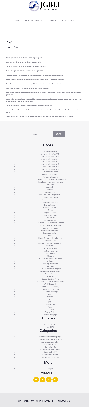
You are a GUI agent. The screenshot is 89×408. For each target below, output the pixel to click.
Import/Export (50, 241)
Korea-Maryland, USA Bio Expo (50, 259)
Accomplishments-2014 (50, 167)
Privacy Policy (50, 313)
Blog (50, 300)
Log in (50, 369)
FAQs (50, 302)
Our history (49, 348)
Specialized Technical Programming (50, 282)
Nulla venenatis (49, 345)
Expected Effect (50, 213)
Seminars (50, 277)
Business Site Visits (50, 172)
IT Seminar (50, 256)
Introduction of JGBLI (50, 249)
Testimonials (50, 305)
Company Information (50, 177)
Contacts (50, 310)
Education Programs (50, 203)
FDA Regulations (50, 216)
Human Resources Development (50, 239)
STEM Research (50, 285)
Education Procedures (50, 200)
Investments (50, 254)
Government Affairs (50, 233)
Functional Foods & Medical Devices (50, 223)
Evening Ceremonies (50, 208)
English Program (50, 205)
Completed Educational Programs (50, 182)
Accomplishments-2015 (50, 170)
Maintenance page (50, 315)
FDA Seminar (50, 218)
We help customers (49, 358)
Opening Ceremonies (50, 264)
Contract (50, 190)
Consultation (50, 185)
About (50, 295)
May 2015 (50, 327)
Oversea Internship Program (50, 269)
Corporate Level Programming (50, 195)
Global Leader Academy (50, 228)
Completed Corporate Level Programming (50, 180)
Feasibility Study (50, 221)
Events (50, 211)
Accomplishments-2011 (50, 160)
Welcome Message (50, 292)
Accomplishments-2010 (50, 157)
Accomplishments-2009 (50, 154)
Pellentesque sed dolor (49, 350)
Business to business (50, 175)
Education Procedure (50, 198)
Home (9, 48)
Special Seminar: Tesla (50, 279)
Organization (50, 267)
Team (50, 307)
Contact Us (50, 188)
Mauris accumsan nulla (49, 342)
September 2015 (50, 325)
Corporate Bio (50, 193)
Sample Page (50, 274)
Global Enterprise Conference (50, 226)
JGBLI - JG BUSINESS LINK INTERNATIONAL (34, 402)
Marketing (50, 262)
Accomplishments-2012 (50, 162)
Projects (50, 297)
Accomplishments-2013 (50, 165)
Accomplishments (50, 152)
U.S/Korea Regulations (50, 290)
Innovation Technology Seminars (50, 244)
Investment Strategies (50, 251)
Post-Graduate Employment (50, 272)
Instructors (50, 246)
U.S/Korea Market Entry (50, 287)
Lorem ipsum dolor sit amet (49, 340)
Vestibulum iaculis (49, 355)
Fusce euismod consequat (49, 337)
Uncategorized (49, 353)
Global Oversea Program (50, 231)
